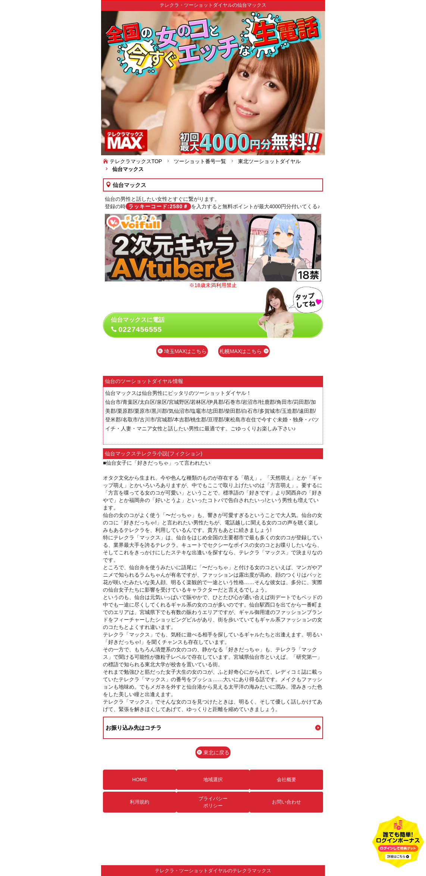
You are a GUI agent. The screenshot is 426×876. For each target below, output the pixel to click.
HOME (139, 779)
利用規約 (139, 802)
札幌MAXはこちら (244, 351)
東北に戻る (213, 752)
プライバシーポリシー (213, 802)
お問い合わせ (286, 802)
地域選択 (213, 779)
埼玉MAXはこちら (182, 351)
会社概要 (286, 779)
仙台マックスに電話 (217, 325)
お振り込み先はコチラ (134, 727)
